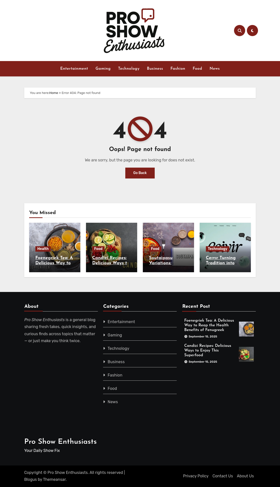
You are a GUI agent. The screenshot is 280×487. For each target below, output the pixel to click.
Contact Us (223, 476)
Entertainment (74, 69)
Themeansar (54, 479)
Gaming (102, 69)
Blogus (30, 479)
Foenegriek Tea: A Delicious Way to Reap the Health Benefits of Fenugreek (209, 325)
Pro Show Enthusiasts (60, 442)
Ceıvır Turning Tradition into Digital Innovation (225, 263)
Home (53, 93)
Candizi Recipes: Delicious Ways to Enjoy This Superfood (207, 350)
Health (43, 249)
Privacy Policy (196, 476)
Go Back (140, 173)
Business (155, 69)
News (215, 69)
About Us (245, 476)
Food (197, 69)
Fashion (178, 69)
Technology (129, 69)
